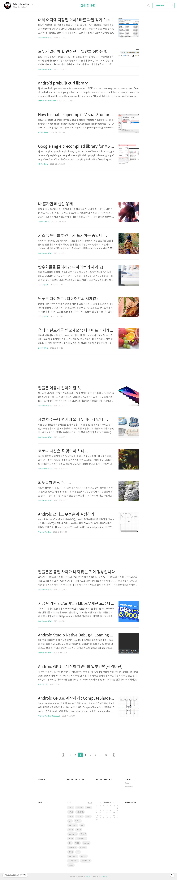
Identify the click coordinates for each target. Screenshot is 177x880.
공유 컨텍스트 (85, 861)
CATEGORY (164, 6)
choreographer (82, 839)
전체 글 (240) (89, 5)
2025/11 (107, 803)
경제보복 (83, 856)
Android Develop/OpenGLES (49, 716)
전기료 (71, 812)
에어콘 (71, 852)
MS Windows (43, 132)
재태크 (77, 843)
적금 (82, 825)
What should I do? (23, 4)
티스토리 (79, 816)
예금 (70, 843)
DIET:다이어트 (43, 285)
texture (77, 821)
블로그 (71, 816)
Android (86, 843)
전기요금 (83, 834)
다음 (113, 755)
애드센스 (82, 847)
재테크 (88, 808)
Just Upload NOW (45, 38)
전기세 (71, 830)
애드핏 (71, 839)
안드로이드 (80, 812)
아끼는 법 (79, 808)
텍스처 (79, 830)
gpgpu (71, 865)
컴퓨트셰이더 (73, 825)
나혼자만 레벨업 (43, 222)
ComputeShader (74, 861)
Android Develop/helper (47, 101)
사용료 (71, 808)
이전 (63, 755)
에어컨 (88, 816)
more (90, 803)
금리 (70, 821)
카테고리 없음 (43, 684)
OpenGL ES (72, 834)
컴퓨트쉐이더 (73, 856)
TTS (78, 852)
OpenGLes (72, 847)
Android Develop (44, 532)
